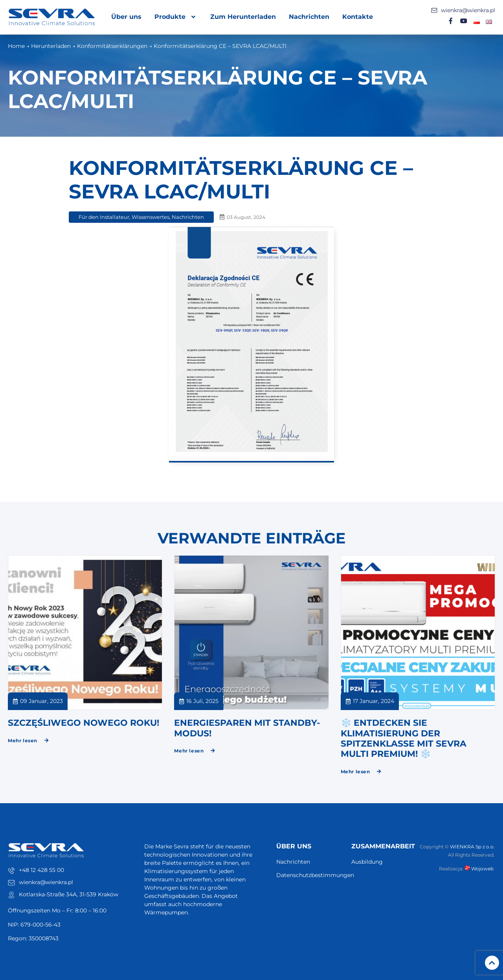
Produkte (175, 17)
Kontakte (357, 16)
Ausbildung (367, 861)
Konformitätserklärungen (112, 46)
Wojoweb (479, 869)
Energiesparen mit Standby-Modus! (247, 728)
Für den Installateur (104, 217)
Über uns (126, 16)
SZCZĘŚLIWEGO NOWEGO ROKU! (83, 723)
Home (16, 46)
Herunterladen (51, 46)
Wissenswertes (150, 217)
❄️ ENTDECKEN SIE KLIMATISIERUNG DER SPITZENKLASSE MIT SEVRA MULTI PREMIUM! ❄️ (403, 738)
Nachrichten (309, 16)
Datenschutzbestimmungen (309, 875)
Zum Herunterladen (243, 16)
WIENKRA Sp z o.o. (472, 847)
